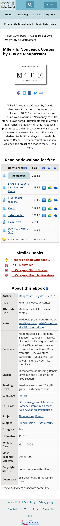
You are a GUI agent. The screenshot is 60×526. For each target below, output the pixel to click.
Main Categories (46, 24)
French (23, 395)
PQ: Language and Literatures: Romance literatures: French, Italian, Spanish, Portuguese (37, 406)
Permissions (14, 509)
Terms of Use (31, 509)
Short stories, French (31, 416)
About (9, 14)
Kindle (12, 208)
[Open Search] (30, 4)
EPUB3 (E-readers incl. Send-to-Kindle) (18, 187)
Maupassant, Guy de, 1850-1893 (38, 296)
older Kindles (16, 215)
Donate (50, 5)
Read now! (19, 175)
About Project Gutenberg (21, 502)
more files (24, 239)
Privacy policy (46, 502)
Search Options (46, 14)
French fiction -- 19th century (36, 423)
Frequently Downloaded (18, 24)
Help (30, 516)
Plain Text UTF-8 (17, 222)
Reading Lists (26, 14)
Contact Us (48, 509)
